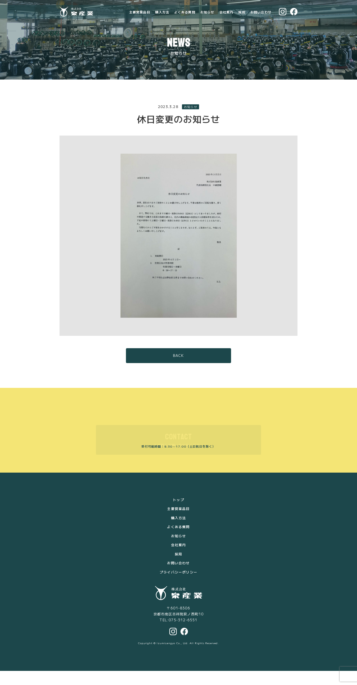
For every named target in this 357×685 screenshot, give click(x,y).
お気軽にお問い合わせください (178, 455)
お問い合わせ (260, 16)
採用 (241, 16)
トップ (178, 514)
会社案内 (226, 16)
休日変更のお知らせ (178, 133)
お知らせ (207, 16)
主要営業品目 (139, 16)
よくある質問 (184, 16)
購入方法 (162, 16)
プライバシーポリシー (178, 586)
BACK (179, 371)
